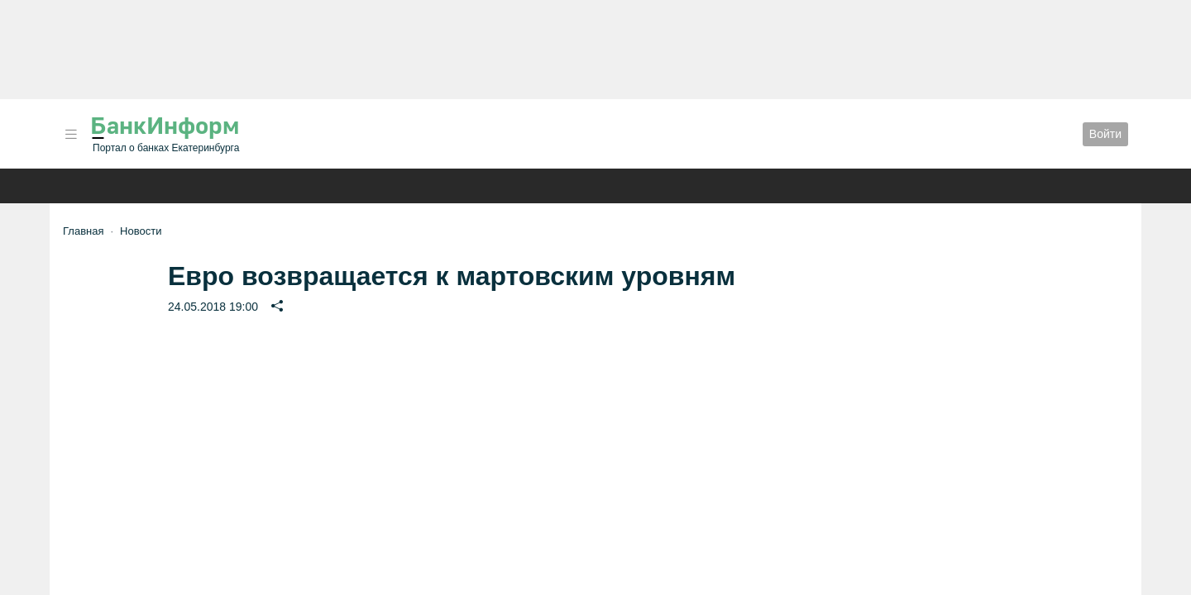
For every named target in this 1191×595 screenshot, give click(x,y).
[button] (71, 134)
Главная (83, 231)
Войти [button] (1105, 133)
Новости (140, 231)
